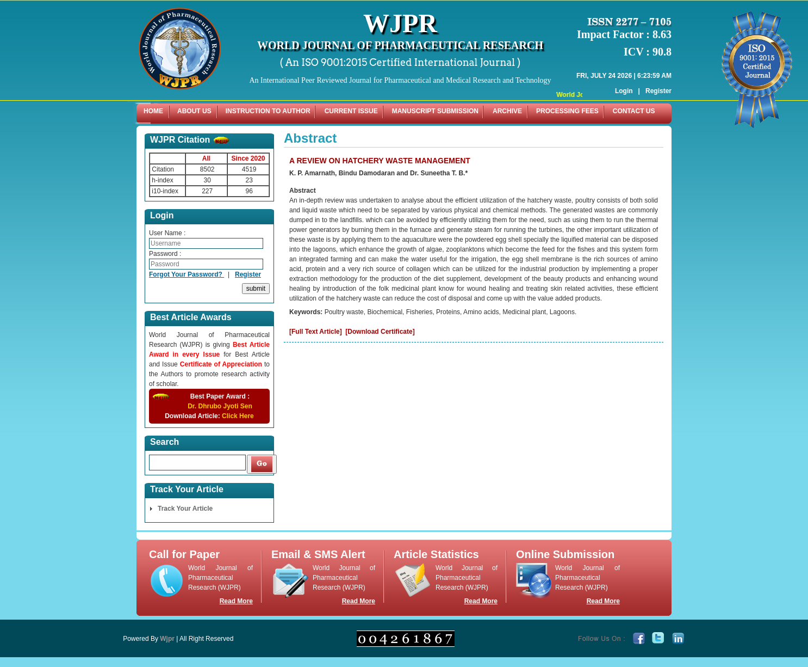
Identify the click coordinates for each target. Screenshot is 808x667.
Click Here (238, 416)
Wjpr (167, 638)
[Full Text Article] (315, 331)
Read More (236, 601)
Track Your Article (185, 508)
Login (624, 75)
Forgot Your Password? (186, 274)
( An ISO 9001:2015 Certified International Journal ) (400, 62)
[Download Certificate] (379, 331)
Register (658, 75)
